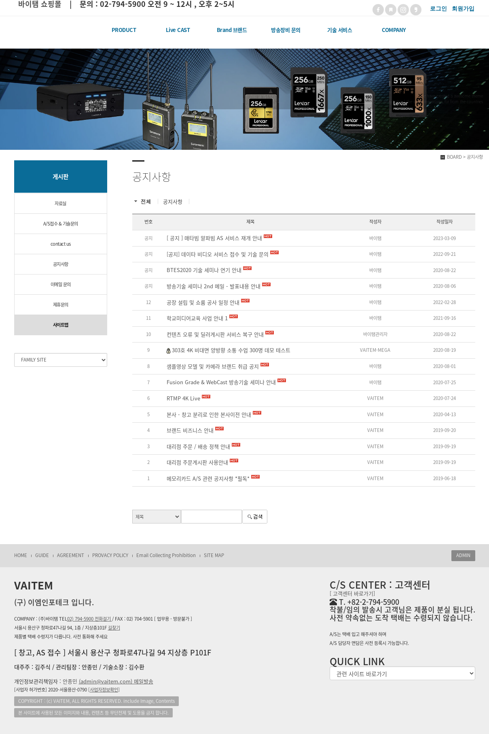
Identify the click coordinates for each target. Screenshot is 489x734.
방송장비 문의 (286, 30)
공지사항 (60, 264)
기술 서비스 (339, 30)
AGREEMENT (70, 555)
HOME (20, 555)
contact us (61, 243)
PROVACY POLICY (110, 555)
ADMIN (463, 555)
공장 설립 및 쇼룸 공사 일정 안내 (208, 302)
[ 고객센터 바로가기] (352, 593)
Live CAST (178, 30)
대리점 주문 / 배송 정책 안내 (203, 446)
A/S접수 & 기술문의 (60, 223)
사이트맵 (60, 324)
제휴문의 (60, 304)
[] (104, 689)
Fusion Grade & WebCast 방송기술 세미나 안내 (226, 382)
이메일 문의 (61, 284)
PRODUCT (124, 30)
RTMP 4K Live (188, 398)
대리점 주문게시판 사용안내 (202, 462)
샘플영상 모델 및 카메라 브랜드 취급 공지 (218, 366)
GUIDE (42, 555)
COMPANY (394, 30)
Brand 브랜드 (232, 30)
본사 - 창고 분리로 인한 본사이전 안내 (214, 414)
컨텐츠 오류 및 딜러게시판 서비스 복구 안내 (220, 334)
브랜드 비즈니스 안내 (195, 430)
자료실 (60, 203)
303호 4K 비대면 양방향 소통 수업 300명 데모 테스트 (231, 350)
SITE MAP (214, 555)
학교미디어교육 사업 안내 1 (202, 318)
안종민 (108, 681)
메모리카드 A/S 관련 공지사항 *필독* (213, 478)
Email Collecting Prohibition (166, 555)
